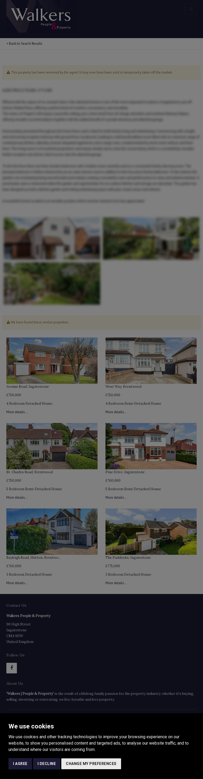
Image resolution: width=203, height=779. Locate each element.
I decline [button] (47, 764)
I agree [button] (20, 764)
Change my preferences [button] (91, 764)
